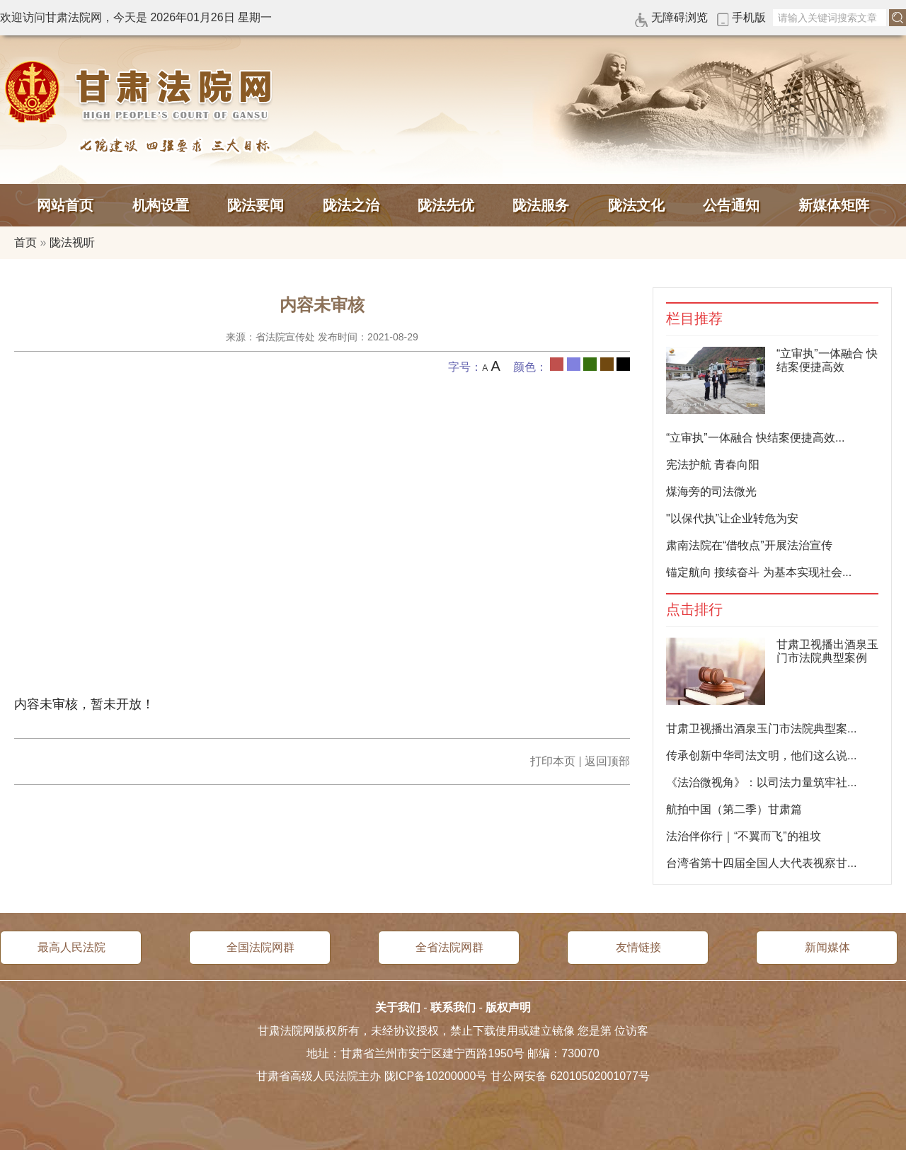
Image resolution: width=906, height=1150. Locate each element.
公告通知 (731, 205)
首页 (25, 242)
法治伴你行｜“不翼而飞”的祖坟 (743, 836)
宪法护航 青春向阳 (712, 465)
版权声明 (508, 1007)
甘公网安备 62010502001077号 (570, 1076)
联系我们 (453, 1007)
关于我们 (397, 1007)
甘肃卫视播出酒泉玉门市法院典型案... (761, 729)
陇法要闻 (255, 205)
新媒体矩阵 (833, 205)
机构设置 (160, 205)
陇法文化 (636, 205)
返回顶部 (607, 761)
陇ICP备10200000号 (436, 1076)
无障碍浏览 (679, 17)
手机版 (749, 17)
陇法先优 (446, 205)
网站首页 (65, 205)
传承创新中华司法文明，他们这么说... (761, 755)
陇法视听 (72, 242)
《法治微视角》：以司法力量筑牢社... (761, 782)
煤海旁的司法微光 (711, 491)
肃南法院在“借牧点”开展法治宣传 (749, 545)
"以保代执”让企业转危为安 (732, 518)
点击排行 (694, 609)
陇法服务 (540, 205)
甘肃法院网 (141, 92)
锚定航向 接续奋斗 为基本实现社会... (758, 572)
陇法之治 (351, 205)
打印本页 (552, 761)
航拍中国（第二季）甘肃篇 (734, 809)
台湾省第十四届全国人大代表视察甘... (761, 863)
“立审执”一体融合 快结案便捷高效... (755, 438)
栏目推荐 (694, 318)
